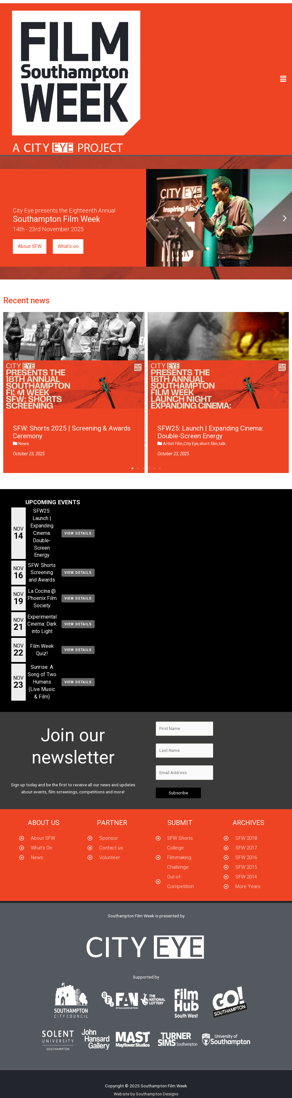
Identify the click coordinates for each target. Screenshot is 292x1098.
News (23, 443)
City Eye (191, 443)
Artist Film (173, 443)
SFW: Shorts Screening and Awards (42, 572)
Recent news (26, 300)
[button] (283, 79)
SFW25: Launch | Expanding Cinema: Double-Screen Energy (41, 533)
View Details (78, 533)
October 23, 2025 (28, 453)
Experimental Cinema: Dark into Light (42, 624)
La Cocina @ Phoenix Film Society (42, 598)
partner (112, 823)
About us (44, 823)
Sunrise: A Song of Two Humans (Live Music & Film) (42, 682)
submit (180, 823)
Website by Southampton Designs (146, 1093)
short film (208, 443)
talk (222, 443)
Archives (248, 823)
